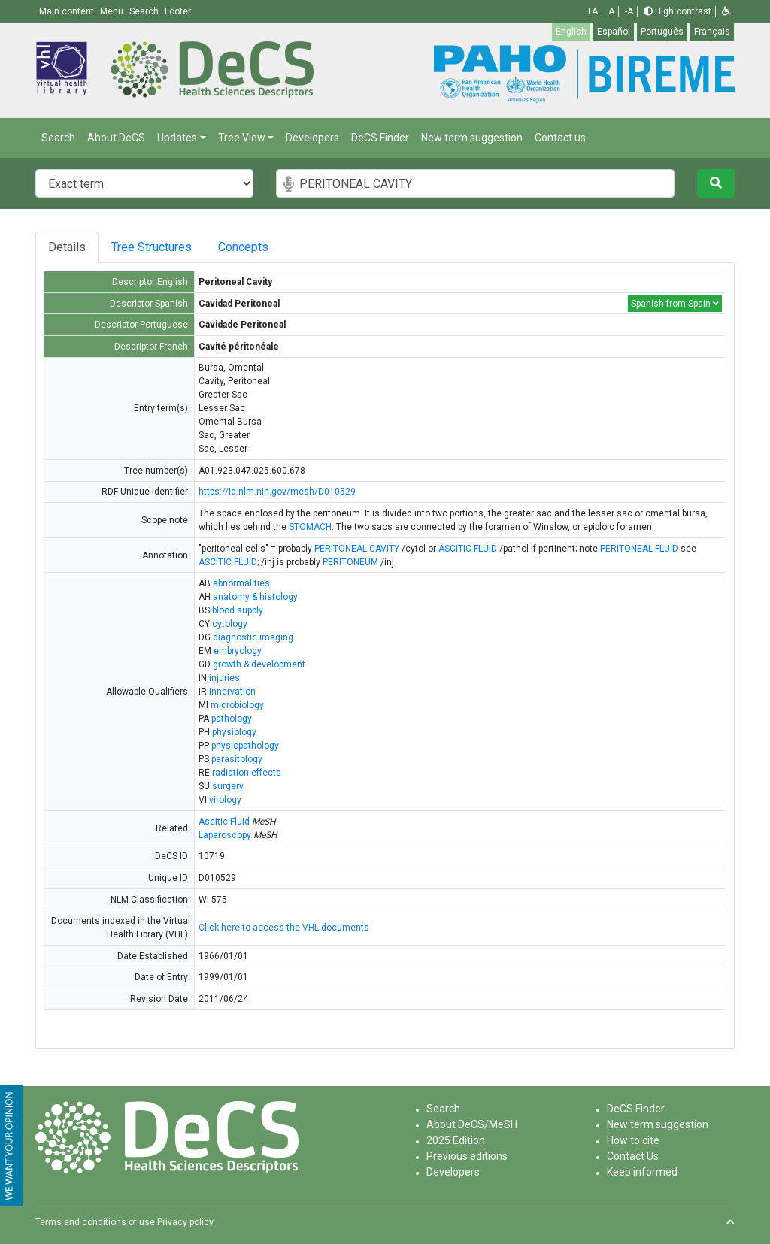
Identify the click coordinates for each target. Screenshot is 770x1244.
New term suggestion (472, 138)
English (571, 31)
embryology (238, 651)
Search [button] (145, 11)
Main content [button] (67, 11)
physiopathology (245, 745)
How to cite (633, 1140)
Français (712, 31)
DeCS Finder (380, 138)
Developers (312, 138)
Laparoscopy (225, 835)
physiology (234, 732)
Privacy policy (185, 1222)
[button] (726, 11)
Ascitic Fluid (224, 821)
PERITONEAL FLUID (639, 548)
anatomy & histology (255, 597)
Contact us (560, 138)
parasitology (236, 759)
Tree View (241, 138)
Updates (177, 138)
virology (225, 800)
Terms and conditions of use (95, 1222)
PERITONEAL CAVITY (356, 548)
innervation (232, 691)
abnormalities (241, 583)
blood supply (237, 610)
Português (662, 31)
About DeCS (116, 138)
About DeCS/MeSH (471, 1124)
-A (629, 11)
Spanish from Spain (675, 303)
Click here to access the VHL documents (284, 927)
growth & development (259, 664)
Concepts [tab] (260, 247)
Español (613, 31)
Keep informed (642, 1172)
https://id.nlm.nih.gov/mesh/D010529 (277, 491)
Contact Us (633, 1156)
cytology (229, 624)
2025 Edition (455, 1140)
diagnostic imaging (253, 637)
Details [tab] (67, 247)
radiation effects (246, 772)
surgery (228, 786)
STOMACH (310, 527)
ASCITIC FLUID (467, 548)
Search (58, 138)
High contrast (677, 11)
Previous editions (467, 1156)
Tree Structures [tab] (156, 247)
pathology (231, 718)
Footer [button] (178, 11)
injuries (224, 678)
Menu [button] (113, 11)
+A (592, 11)
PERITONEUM (350, 562)
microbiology (237, 705)
